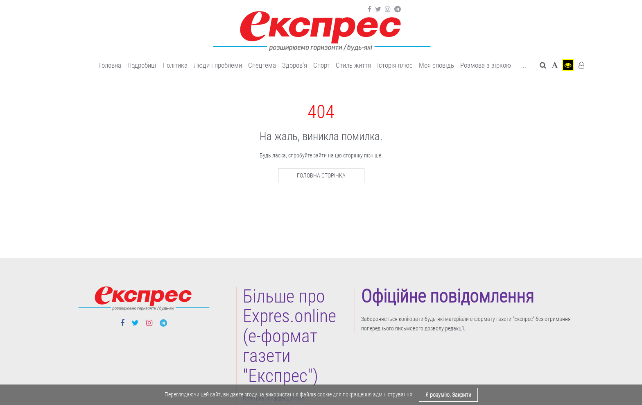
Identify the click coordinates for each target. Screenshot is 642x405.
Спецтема (262, 65)
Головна (110, 65)
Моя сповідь (436, 65)
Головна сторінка (321, 175)
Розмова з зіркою (485, 65)
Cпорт (321, 65)
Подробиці (141, 65)
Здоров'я (294, 65)
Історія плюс (395, 65)
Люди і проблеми (218, 65)
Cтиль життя (353, 65)
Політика (175, 65)
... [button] (523, 65)
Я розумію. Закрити (448, 394)
